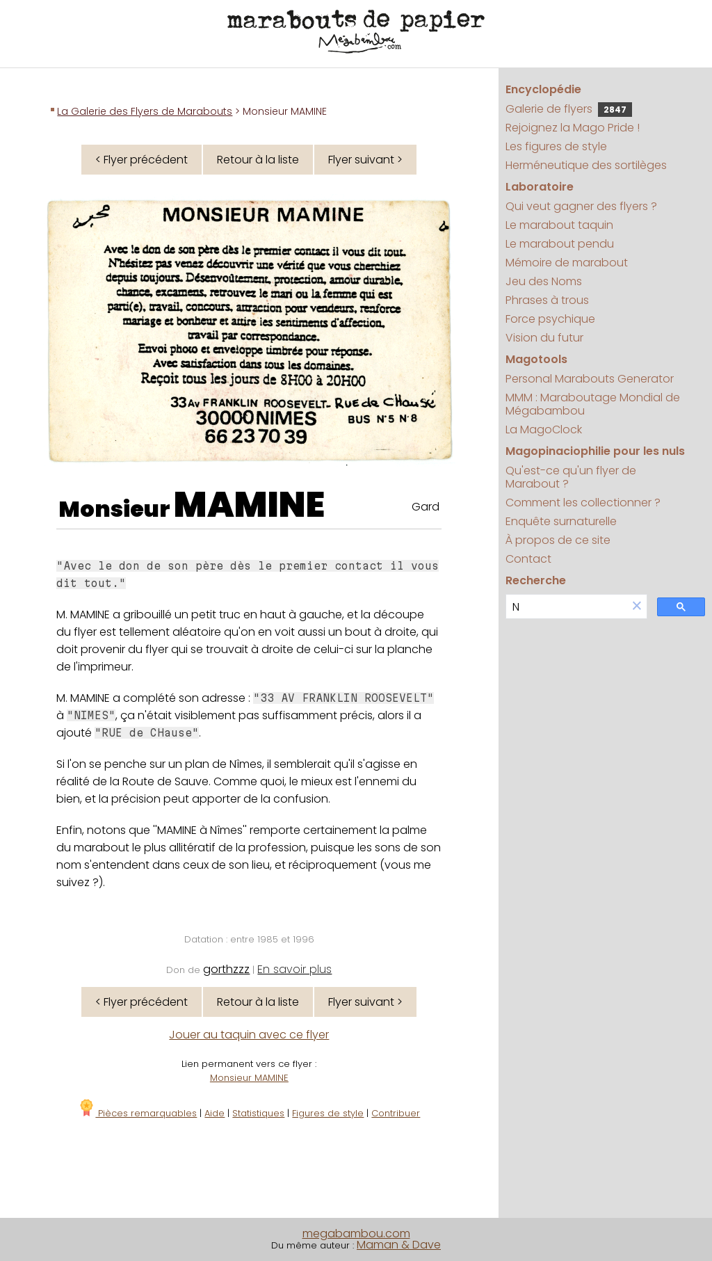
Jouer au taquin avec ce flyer (249, 1035)
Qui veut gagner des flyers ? (581, 206)
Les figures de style (556, 146)
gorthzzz (226, 969)
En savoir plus (294, 969)
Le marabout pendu (559, 244)
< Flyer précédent (141, 160)
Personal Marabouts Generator (589, 379)
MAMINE (249, 505)
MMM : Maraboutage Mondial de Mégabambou (592, 404)
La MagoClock (543, 429)
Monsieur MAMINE (249, 1077)
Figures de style (328, 1113)
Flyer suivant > (365, 160)
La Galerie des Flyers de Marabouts (144, 111)
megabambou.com (356, 1234)
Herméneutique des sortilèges (586, 165)
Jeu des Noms (543, 281)
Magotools (536, 359)
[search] (566, 607)
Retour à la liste (258, 160)
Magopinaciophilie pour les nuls (595, 451)
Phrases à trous (547, 300)
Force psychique (550, 319)
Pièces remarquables (137, 1113)
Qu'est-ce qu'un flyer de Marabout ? (570, 477)
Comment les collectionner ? (583, 503)
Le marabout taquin (559, 225)
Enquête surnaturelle (561, 521)
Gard (425, 507)
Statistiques (258, 1113)
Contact (528, 559)
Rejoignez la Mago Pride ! (572, 128)
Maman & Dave (399, 1245)
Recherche (535, 580)
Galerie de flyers (568, 109)
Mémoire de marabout (566, 263)
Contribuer (395, 1113)
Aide (214, 1113)
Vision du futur (544, 338)
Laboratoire (539, 187)
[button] (637, 607)
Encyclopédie (543, 89)
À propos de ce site (557, 540)
